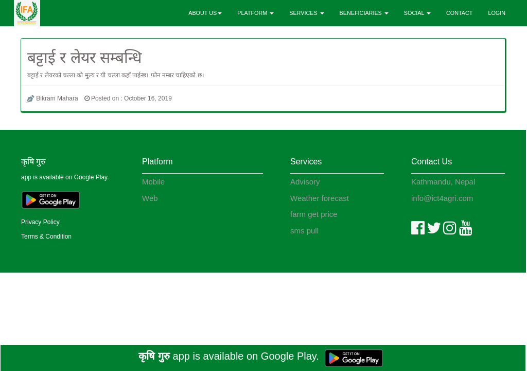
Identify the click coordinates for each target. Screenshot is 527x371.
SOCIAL (417, 13)
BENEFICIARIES (364, 13)
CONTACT (459, 13)
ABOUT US (205, 13)
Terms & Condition (46, 236)
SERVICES (306, 13)
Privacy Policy (40, 222)
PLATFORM (255, 13)
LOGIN (496, 13)
